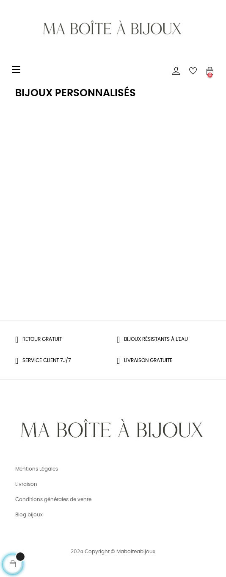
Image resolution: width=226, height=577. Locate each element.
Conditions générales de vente (53, 499)
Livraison (26, 484)
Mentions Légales (36, 468)
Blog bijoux (29, 514)
